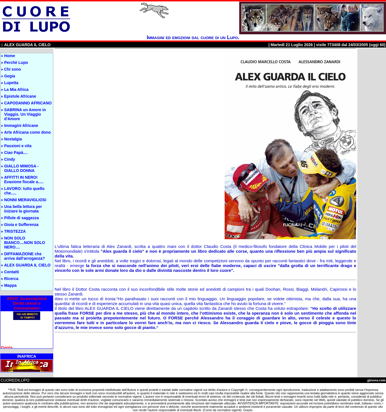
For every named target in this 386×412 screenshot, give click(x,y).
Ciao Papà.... (16, 152)
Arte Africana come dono (27, 132)
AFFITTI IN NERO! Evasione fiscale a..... (24, 179)
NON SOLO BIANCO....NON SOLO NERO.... (24, 242)
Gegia (9, 76)
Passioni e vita (17, 146)
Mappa (10, 285)
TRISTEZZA (15, 231)
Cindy (9, 159)
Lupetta (11, 82)
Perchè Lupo (16, 62)
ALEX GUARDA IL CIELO (27, 265)
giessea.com (376, 380)
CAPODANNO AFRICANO (28, 103)
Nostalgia (13, 139)
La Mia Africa (16, 89)
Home (9, 55)
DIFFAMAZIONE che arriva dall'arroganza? (24, 256)
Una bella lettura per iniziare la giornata (23, 208)
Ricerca (11, 278)
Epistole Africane (20, 96)
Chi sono (12, 69)
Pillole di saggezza (21, 218)
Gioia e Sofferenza (21, 224)
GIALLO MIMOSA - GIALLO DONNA (21, 168)
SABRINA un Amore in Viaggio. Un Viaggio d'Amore (25, 114)
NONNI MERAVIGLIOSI (25, 200)
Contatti (11, 272)
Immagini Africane (21, 125)
